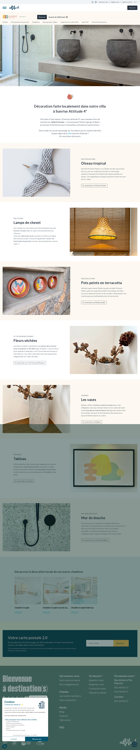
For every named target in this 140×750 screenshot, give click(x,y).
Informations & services (20, 22)
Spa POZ (85, 22)
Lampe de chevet (27, 222)
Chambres (36, 22)
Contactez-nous (103, 2)
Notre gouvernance (69, 680)
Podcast (63, 715)
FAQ (61, 727)
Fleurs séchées (25, 340)
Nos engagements (69, 684)
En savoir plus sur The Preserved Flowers (30, 363)
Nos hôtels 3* (121, 687)
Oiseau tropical (93, 163)
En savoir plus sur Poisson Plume (94, 185)
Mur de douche (93, 518)
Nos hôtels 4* (121, 691)
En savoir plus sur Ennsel (24, 481)
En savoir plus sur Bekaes (92, 422)
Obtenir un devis (127, 2)
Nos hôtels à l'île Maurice (123, 682)
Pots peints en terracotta (101, 283)
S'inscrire (120, 643)
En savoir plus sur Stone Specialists (95, 540)
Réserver (132, 8)
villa (69, 133)
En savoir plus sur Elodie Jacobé (94, 302)
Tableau (20, 459)
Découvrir (18, 612)
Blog (61, 711)
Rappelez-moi (96, 684)
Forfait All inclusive (99, 22)
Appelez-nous (115, 2)
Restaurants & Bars (50, 22)
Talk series (65, 719)
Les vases (88, 399)
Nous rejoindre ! (68, 700)
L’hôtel (5, 22)
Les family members (70, 695)
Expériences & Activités (70, 22)
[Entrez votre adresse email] (99, 643)
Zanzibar (119, 696)
